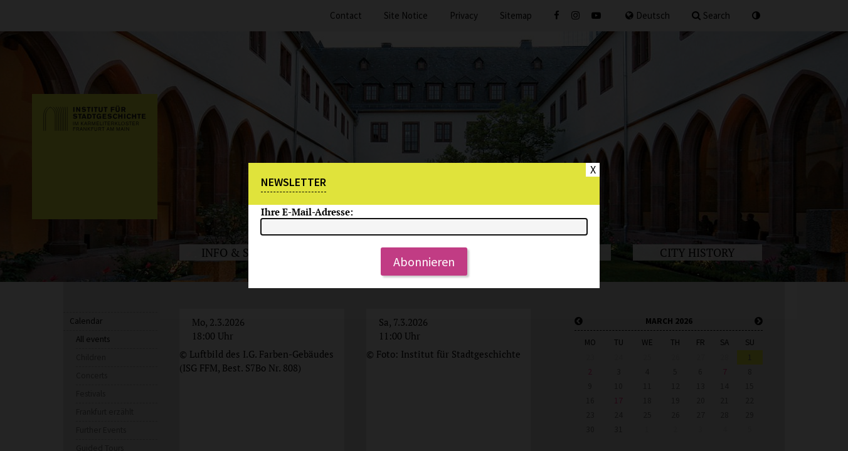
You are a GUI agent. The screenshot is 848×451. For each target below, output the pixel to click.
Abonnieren (424, 261)
